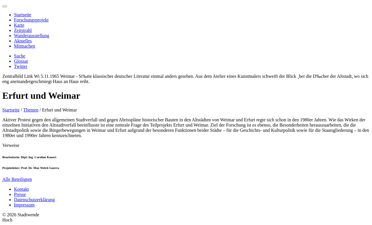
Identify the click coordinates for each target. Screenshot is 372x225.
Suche (19, 55)
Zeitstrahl (23, 30)
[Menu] (4, 6)
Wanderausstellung (31, 35)
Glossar (21, 61)
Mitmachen (24, 46)
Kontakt (21, 189)
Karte (19, 25)
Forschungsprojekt (31, 19)
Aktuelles (23, 40)
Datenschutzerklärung (34, 199)
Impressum (24, 204)
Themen (30, 109)
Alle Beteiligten (17, 179)
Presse (20, 194)
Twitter (20, 66)
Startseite (22, 14)
